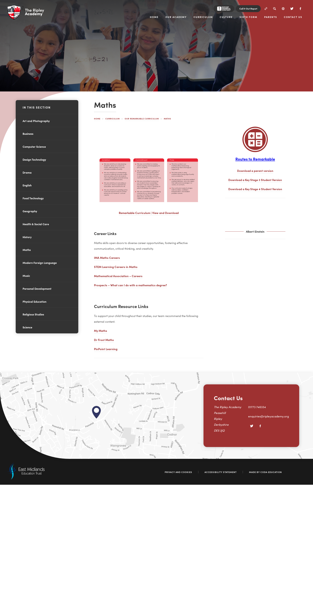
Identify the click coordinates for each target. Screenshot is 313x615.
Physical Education (34, 301)
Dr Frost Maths (104, 340)
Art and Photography (36, 121)
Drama (27, 172)
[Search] (274, 8)
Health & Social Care (36, 224)
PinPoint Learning (105, 349)
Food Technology (33, 198)
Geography (30, 211)
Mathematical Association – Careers (118, 276)
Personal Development (37, 288)
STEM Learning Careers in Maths (115, 267)
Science (27, 327)
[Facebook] (300, 8)
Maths (27, 250)
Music (26, 275)
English (27, 185)
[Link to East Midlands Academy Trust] (26, 478)
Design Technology (34, 159)
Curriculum (112, 118)
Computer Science (34, 146)
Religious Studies (33, 314)
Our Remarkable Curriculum (142, 118)
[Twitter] (291, 8)
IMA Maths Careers (107, 258)
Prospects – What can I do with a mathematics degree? (130, 285)
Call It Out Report (248, 8)
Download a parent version (255, 171)
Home (97, 118)
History (27, 237)
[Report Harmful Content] (223, 8)
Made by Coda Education (265, 472)
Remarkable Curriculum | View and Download (149, 213)
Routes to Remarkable (255, 159)
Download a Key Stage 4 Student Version (255, 189)
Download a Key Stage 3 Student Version (255, 180)
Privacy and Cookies (178, 472)
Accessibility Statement (221, 472)
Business (28, 133)
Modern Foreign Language (40, 263)
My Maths (100, 331)
